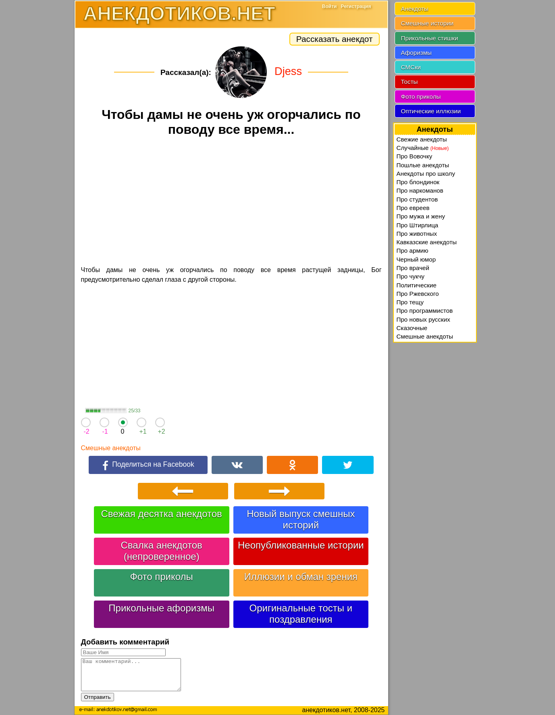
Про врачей (413, 267)
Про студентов (417, 199)
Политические (417, 285)
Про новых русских (423, 319)
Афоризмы (416, 52)
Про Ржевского (418, 293)
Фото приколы (161, 576)
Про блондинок (418, 182)
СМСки (411, 67)
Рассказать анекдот (334, 39)
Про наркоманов (420, 190)
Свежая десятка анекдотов (161, 513)
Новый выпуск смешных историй (301, 519)
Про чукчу (411, 276)
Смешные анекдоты (111, 448)
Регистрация (356, 6)
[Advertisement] (231, 202)
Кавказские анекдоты (427, 242)
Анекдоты (414, 8)
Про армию (412, 250)
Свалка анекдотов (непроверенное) (161, 551)
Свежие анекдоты (422, 139)
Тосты (409, 81)
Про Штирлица (418, 225)
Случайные (423, 147)
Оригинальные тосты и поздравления (301, 614)
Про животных (417, 233)
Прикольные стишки (429, 38)
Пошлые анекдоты (423, 165)
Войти (329, 6)
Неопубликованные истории (301, 545)
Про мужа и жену (421, 216)
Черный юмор (416, 259)
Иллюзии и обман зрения (301, 576)
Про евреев (413, 207)
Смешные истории (427, 23)
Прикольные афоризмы (161, 608)
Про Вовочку (414, 156)
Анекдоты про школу (426, 173)
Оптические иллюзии (431, 111)
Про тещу (410, 302)
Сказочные (412, 327)
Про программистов (425, 310)
